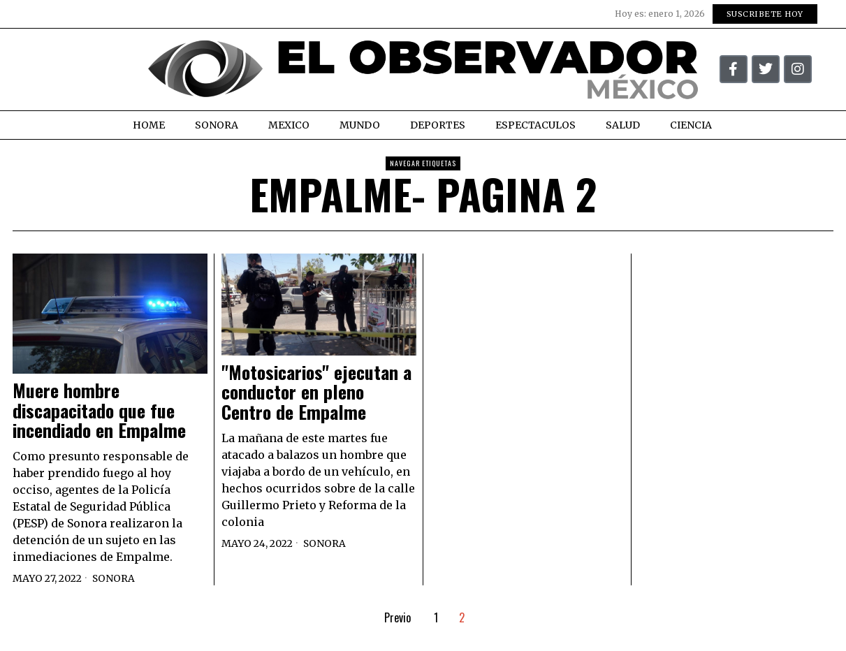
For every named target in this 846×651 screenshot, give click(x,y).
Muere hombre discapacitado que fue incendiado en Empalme (99, 411)
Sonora (114, 578)
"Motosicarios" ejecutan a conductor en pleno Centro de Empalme (316, 393)
